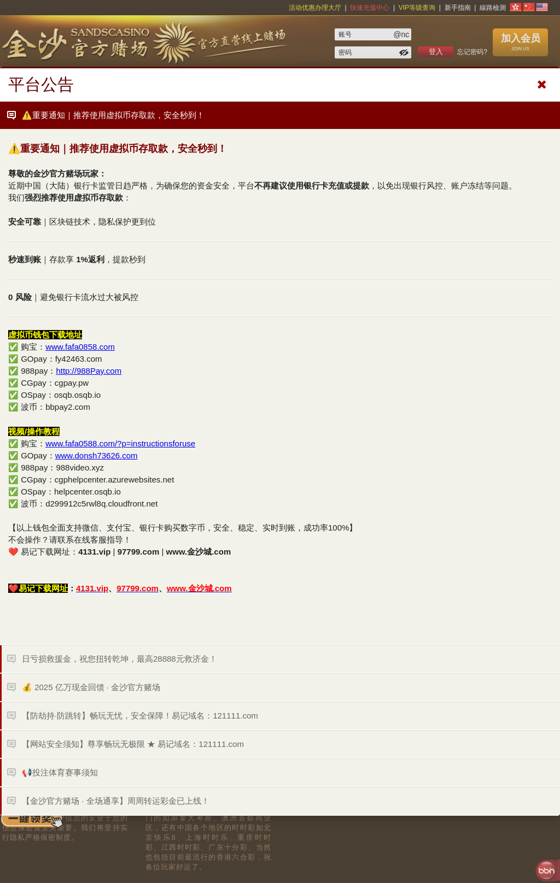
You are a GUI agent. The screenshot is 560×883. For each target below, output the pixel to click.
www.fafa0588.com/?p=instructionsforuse (120, 443)
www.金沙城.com (198, 551)
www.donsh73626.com (96, 455)
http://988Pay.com (88, 370)
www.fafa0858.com (80, 346)
